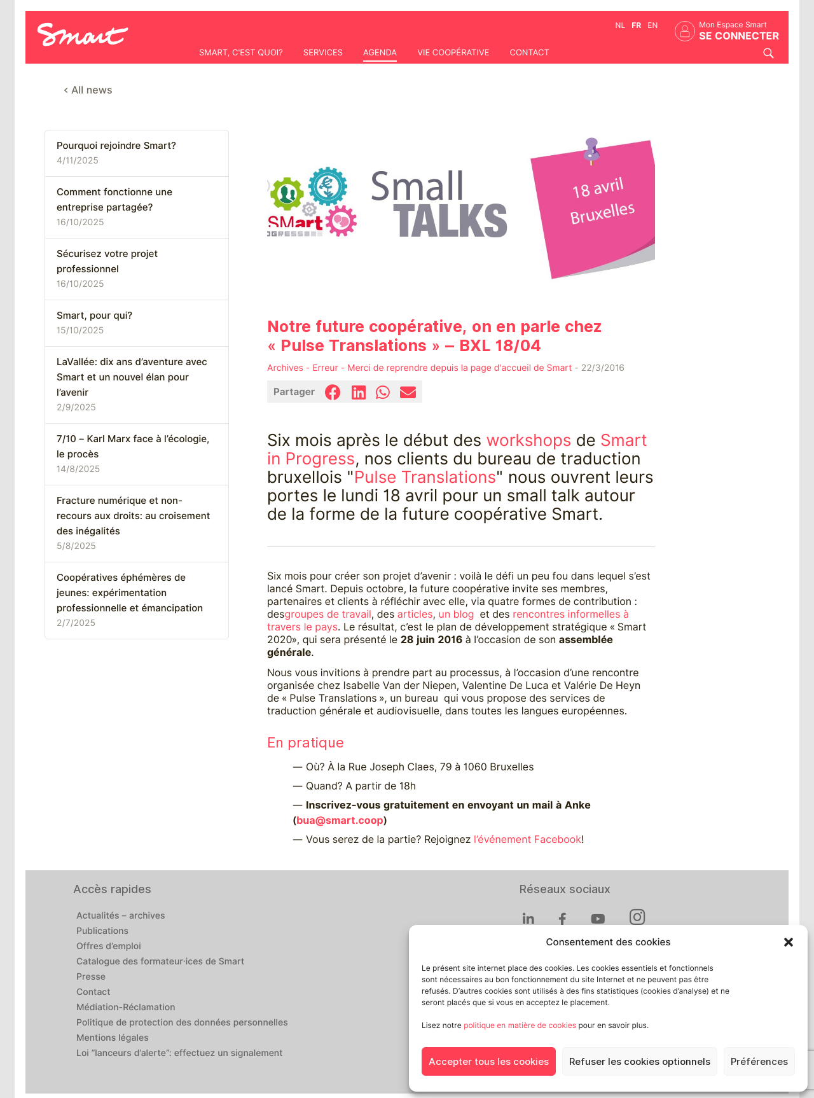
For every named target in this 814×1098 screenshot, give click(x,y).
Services (323, 53)
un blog (456, 614)
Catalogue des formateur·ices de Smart (160, 962)
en (652, 25)
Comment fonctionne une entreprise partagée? (114, 199)
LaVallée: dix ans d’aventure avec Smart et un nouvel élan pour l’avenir (132, 377)
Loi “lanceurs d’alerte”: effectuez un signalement (179, 1053)
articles (415, 614)
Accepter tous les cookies (489, 1061)
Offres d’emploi (108, 947)
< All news (88, 90)
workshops (528, 440)
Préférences (759, 1061)
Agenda (380, 53)
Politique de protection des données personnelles (182, 1023)
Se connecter (739, 36)
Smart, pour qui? (94, 315)
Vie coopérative (453, 53)
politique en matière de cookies (520, 1025)
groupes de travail (327, 614)
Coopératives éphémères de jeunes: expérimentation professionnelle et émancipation (130, 593)
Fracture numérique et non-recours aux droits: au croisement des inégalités (133, 516)
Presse (91, 977)
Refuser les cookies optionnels (639, 1061)
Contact (529, 53)
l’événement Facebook (527, 839)
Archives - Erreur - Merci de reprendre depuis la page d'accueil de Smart (419, 368)
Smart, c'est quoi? (241, 53)
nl (621, 25)
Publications (102, 931)
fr (636, 25)
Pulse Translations (425, 477)
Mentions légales (112, 1038)
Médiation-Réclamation (126, 1008)
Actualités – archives (120, 916)
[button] (788, 942)
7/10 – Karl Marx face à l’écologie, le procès (133, 446)
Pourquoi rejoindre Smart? (116, 145)
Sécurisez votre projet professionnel (107, 261)
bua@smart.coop (339, 820)
